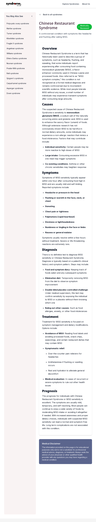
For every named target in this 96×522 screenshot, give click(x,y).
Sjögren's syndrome (15, 78)
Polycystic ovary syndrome (18, 23)
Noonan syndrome (14, 63)
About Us (86, 4)
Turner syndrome (14, 33)
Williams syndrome (14, 53)
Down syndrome (13, 93)
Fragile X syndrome (15, 43)
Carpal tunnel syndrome (16, 83)
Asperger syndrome (15, 88)
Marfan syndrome (14, 28)
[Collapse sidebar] (32, 16)
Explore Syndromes (70, 4)
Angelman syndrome (15, 48)
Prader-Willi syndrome (16, 68)
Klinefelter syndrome (15, 38)
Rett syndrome (13, 73)
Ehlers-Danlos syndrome (17, 58)
